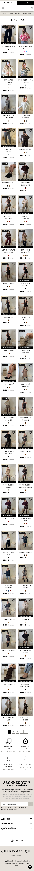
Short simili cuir (25, 520)
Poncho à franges (25, 218)
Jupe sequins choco (25, 652)
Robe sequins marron (25, 419)
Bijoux (25, 2)
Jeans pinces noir (8, 553)
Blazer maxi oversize (25, 117)
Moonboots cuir (9, 183)
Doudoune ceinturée (25, 251)
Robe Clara (8, 317)
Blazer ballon (25, 149)
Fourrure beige (25, 619)
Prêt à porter (8, 2)
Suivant (26, 732)
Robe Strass (8, 284)
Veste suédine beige (9, 486)
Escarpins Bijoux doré (25, 685)
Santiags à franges (25, 352)
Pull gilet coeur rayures (25, 81)
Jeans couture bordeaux (8, 251)
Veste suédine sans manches (25, 486)
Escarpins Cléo (8, 384)
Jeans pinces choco (25, 719)
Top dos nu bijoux (25, 318)
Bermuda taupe (8, 619)
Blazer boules (25, 552)
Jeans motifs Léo (8, 719)
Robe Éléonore (8, 651)
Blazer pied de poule (25, 587)
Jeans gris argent (8, 150)
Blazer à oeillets (8, 587)
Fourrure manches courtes (8, 82)
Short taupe (25, 451)
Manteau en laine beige (8, 117)
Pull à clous (8, 518)
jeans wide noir (8, 46)
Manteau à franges (25, 385)
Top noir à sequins (25, 285)
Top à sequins (8, 351)
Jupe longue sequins (8, 452)
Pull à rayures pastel (25, 48)
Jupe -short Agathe (8, 419)
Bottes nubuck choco (8, 685)
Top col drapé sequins (9, 218)
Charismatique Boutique (22, 861)
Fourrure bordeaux (25, 184)
